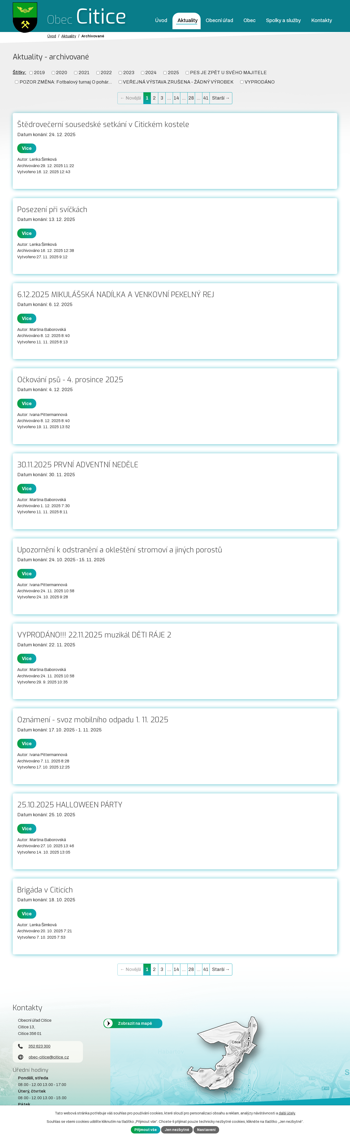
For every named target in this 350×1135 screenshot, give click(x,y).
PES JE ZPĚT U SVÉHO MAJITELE (228, 72)
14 (176, 98)
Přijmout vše (145, 1130)
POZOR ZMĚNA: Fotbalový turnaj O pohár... (66, 81)
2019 (39, 72)
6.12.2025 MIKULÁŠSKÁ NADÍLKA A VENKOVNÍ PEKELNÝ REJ (115, 294)
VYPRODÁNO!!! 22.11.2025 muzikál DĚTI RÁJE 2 (94, 635)
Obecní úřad (219, 20)
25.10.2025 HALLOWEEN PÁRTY (70, 805)
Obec (249, 20)
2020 (61, 72)
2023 (128, 72)
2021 (84, 72)
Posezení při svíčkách (52, 209)
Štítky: (19, 72)
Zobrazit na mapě (135, 1023)
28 (191, 98)
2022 (106, 72)
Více (27, 148)
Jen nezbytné (177, 1130)
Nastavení (206, 1130)
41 (205, 98)
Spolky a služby (283, 20)
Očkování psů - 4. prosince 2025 (70, 380)
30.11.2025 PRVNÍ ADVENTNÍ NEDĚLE (77, 465)
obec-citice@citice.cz (43, 1057)
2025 (173, 72)
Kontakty (321, 20)
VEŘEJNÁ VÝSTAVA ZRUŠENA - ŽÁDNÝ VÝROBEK (178, 81)
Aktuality (188, 20)
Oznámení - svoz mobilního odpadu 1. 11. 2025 (92, 720)
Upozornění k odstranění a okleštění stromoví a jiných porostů (119, 550)
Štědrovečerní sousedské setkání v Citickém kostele (103, 124)
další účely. (287, 1113)
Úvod (161, 20)
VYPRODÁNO (260, 81)
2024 (150, 72)
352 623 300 (34, 1046)
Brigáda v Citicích (45, 890)
